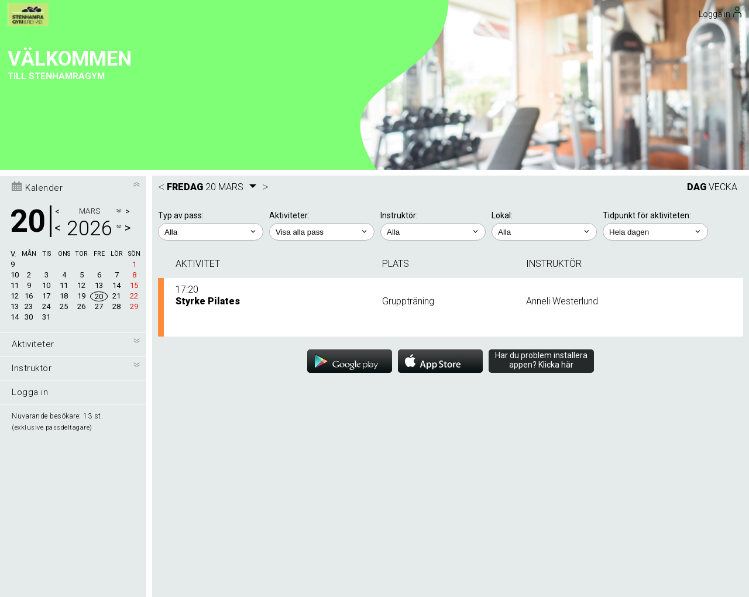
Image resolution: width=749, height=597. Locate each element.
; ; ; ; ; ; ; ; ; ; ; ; (321, 57)
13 (15, 131)
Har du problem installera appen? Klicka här (541, 185)
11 (15, 110)
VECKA (723, 12)
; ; (210, 57)
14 (15, 142)
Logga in (30, 217)
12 (15, 120)
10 (15, 99)
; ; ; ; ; (655, 57)
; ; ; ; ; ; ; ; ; (433, 57)
